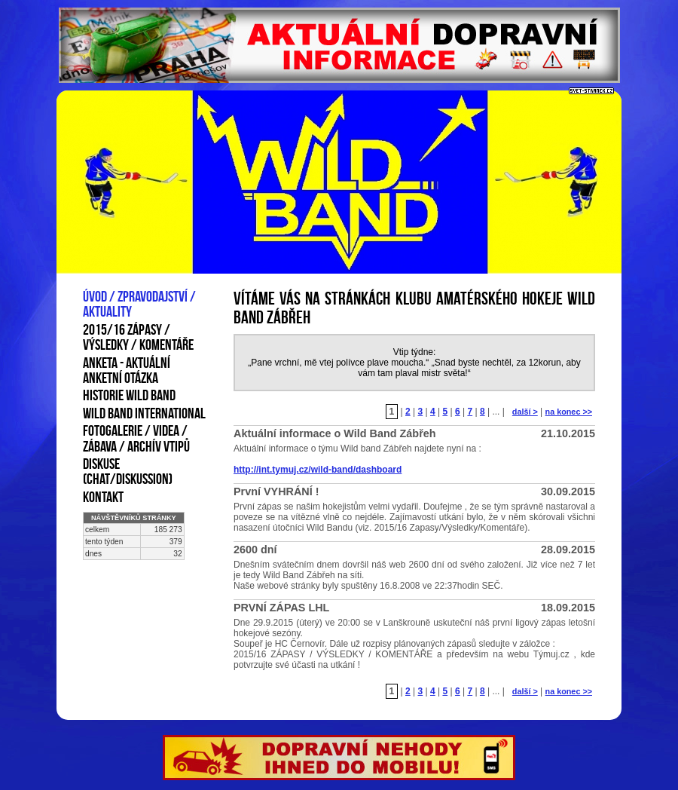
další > (525, 411)
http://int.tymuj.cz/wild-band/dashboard (318, 469)
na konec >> (568, 411)
